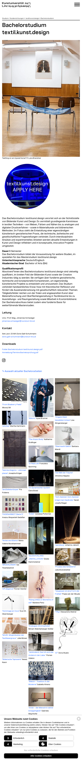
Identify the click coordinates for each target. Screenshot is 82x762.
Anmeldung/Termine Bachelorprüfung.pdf (20, 353)
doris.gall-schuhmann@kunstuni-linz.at (19, 337)
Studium (5, 18)
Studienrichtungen (17, 18)
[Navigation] (77, 5)
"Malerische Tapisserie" (11, 659)
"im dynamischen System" (39, 488)
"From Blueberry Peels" (12, 405)
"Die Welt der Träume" (64, 473)
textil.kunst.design (32, 18)
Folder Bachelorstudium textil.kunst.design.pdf (22, 349)
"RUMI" (31, 514)
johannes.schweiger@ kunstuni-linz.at (18, 321)
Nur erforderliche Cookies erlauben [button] (41, 750)
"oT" (56, 653)
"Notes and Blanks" (10, 541)
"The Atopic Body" (36, 439)
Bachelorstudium (47, 18)
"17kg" (57, 612)
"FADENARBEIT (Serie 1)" (12, 514)
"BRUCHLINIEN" (9, 565)
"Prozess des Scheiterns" (65, 567)
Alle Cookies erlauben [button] (41, 756)
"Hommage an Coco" (10, 611)
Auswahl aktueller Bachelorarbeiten (23, 371)
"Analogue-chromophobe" (39, 626)
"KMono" (32, 418)
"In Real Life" (33, 464)
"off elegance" (8, 589)
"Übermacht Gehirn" (63, 446)
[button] (21, 737)
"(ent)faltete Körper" (10, 490)
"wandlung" (59, 545)
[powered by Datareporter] (79, 720)
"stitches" (6, 426)
